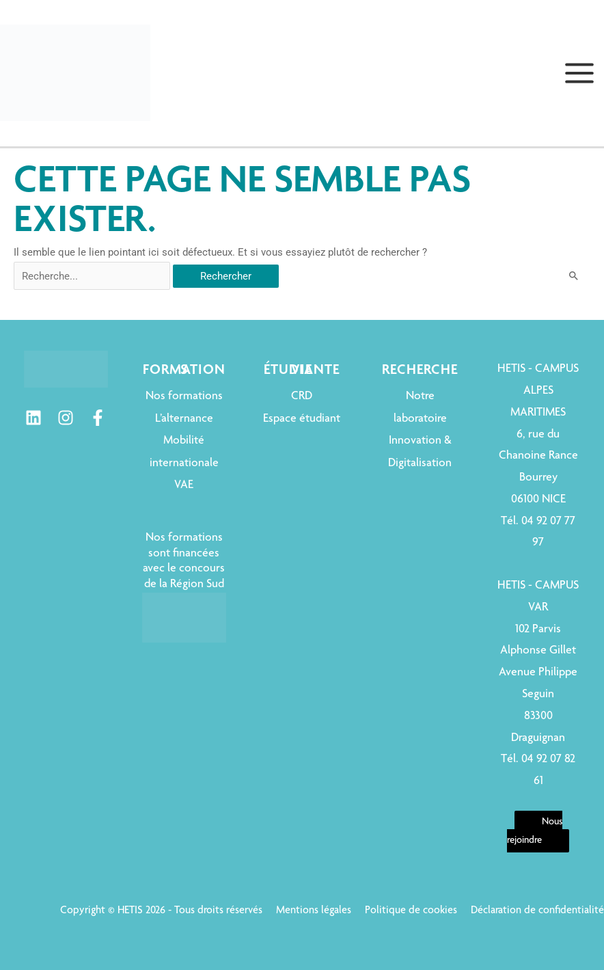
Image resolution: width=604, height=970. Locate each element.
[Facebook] (98, 417)
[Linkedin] (33, 417)
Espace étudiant (301, 419)
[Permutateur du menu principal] (579, 73)
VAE (183, 485)
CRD (301, 396)
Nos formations (184, 396)
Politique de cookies (411, 911)
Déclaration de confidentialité (537, 911)
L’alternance (184, 419)
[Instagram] (65, 417)
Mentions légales (313, 911)
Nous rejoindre (534, 832)
